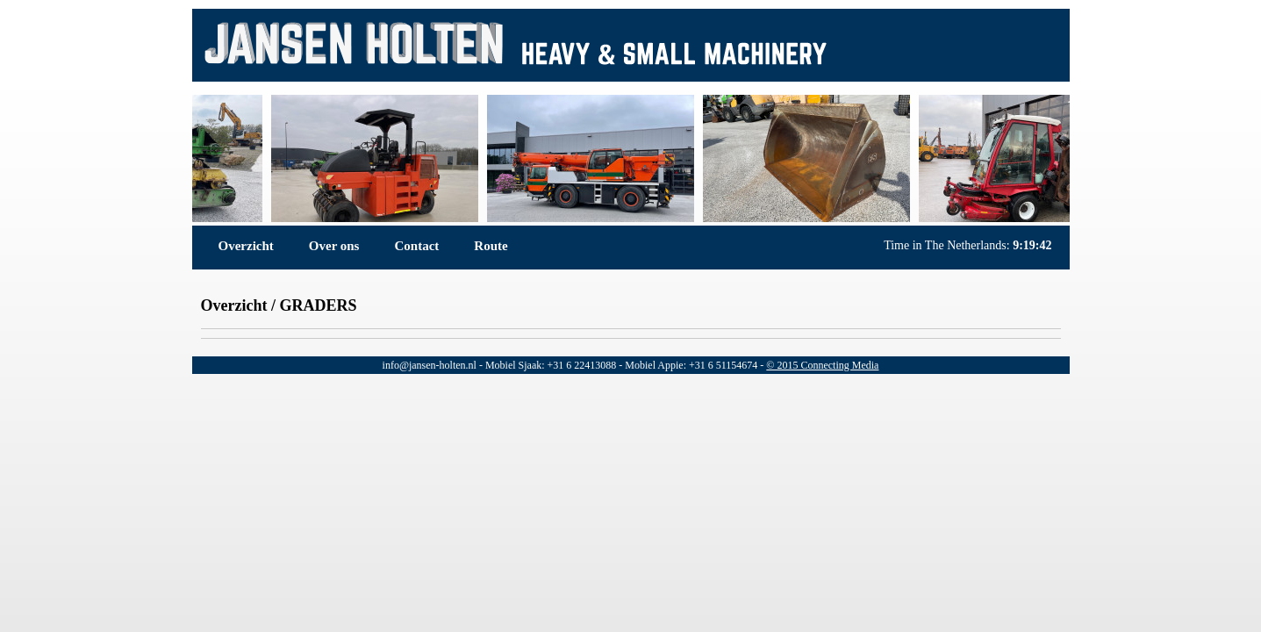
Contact (416, 246)
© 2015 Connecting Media (822, 365)
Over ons (334, 246)
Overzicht (246, 246)
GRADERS (317, 305)
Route (490, 246)
